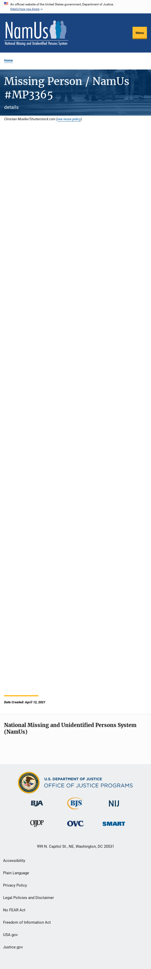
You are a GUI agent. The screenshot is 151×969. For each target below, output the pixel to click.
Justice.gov (13, 947)
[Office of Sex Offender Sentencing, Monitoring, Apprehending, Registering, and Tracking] (114, 827)
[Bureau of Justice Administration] (37, 807)
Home (8, 60)
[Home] (36, 33)
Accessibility (14, 860)
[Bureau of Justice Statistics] (75, 810)
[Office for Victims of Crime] (75, 827)
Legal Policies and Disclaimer (28, 897)
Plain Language (16, 873)
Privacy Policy (15, 885)
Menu (140, 33)
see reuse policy (69, 119)
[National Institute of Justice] (114, 807)
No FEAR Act (14, 910)
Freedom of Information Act (27, 922)
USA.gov (10, 934)
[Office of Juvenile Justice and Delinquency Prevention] (37, 828)
